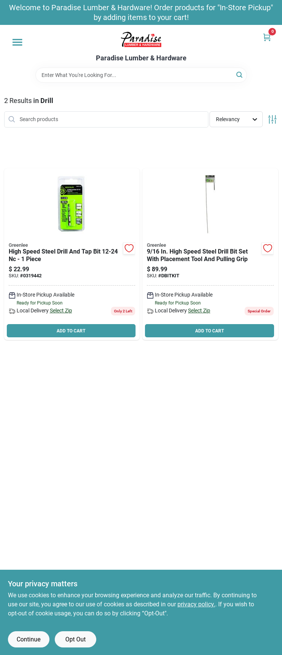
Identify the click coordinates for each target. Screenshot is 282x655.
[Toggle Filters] (272, 119)
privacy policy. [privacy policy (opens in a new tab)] (196, 604)
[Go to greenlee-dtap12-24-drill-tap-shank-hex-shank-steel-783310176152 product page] (72, 254)
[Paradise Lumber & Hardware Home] (141, 39)
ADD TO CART (71, 331)
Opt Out (75, 639)
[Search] (239, 74)
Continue (28, 639)
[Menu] (17, 42)
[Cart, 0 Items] (267, 37)
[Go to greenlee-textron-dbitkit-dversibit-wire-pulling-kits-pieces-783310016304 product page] (210, 254)
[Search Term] (141, 75)
